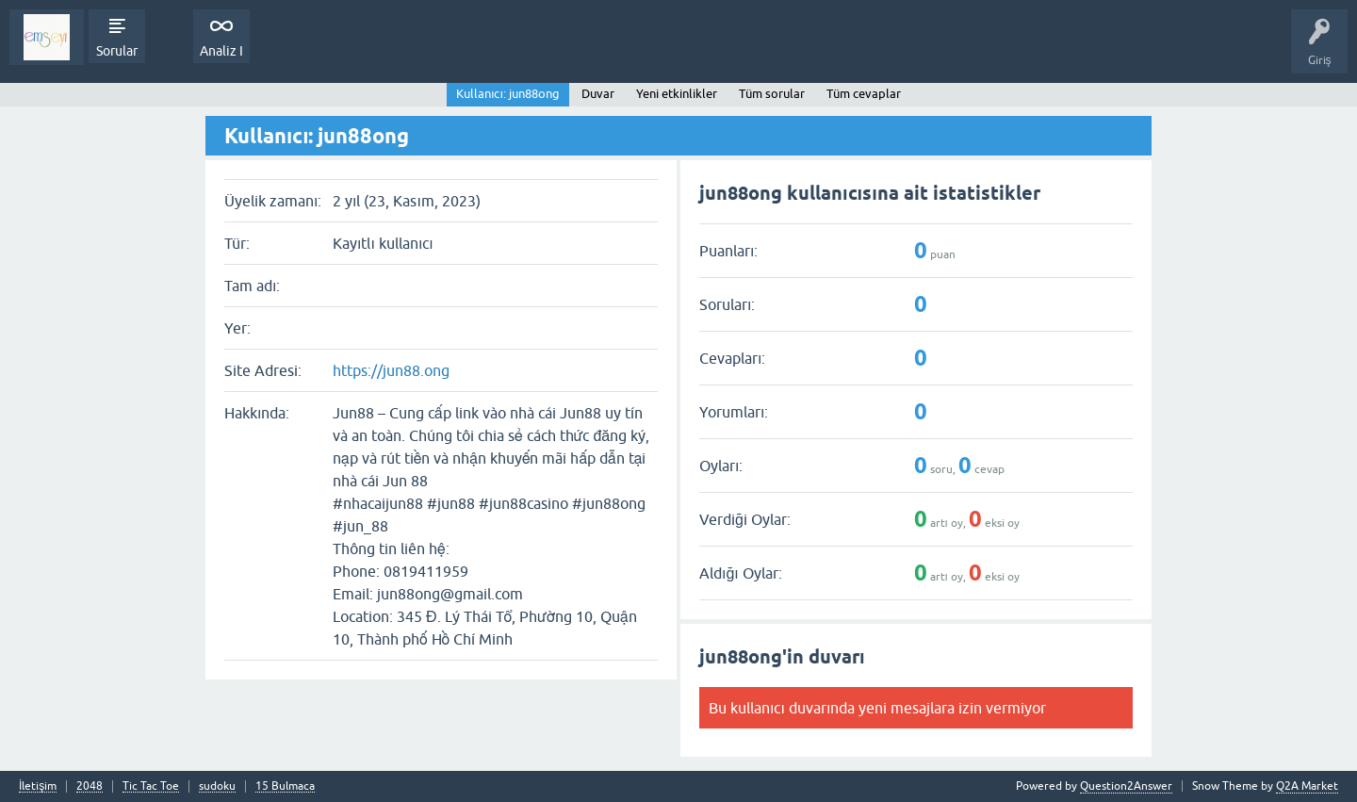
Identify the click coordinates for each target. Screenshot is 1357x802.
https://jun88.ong (391, 370)
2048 (89, 786)
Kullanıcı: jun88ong (508, 94)
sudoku (217, 786)
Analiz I (221, 50)
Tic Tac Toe (151, 786)
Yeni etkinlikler (676, 94)
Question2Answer (1126, 786)
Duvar (597, 94)
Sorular (117, 50)
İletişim (38, 786)
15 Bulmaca (285, 786)
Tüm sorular (772, 94)
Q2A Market (1307, 786)
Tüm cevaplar (863, 94)
